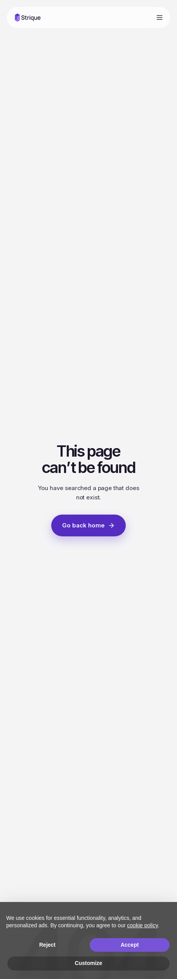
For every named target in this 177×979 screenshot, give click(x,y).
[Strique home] (27, 17)
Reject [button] (47, 945)
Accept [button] (130, 945)
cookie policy (142, 925)
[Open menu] (159, 17)
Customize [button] (88, 963)
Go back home (88, 525)
